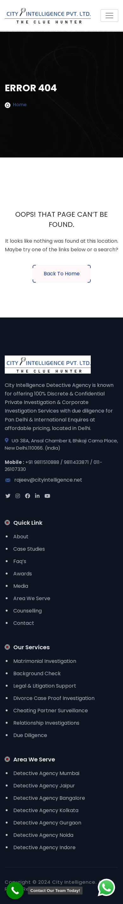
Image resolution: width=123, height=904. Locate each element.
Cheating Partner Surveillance (50, 710)
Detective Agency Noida (43, 835)
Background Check (37, 673)
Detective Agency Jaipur (44, 785)
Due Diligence (30, 735)
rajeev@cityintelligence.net (43, 480)
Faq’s (19, 561)
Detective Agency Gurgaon (47, 822)
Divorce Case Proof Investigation (54, 698)
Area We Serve (31, 598)
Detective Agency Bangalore (49, 798)
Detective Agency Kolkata (45, 810)
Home (20, 104)
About (20, 536)
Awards (22, 573)
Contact (23, 623)
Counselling (27, 610)
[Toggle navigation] (109, 15)
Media (20, 586)
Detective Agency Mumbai (46, 773)
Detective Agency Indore (44, 847)
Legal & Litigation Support (44, 685)
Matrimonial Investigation (44, 661)
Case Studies (29, 549)
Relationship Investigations (46, 723)
